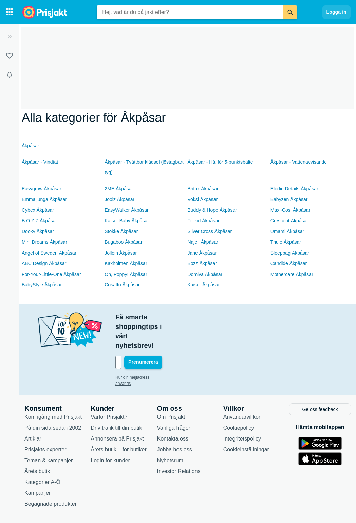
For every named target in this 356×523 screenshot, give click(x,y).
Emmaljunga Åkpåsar (44, 199)
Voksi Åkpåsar (203, 199)
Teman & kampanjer (48, 430)
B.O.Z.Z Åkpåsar (39, 220)
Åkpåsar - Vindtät (40, 162)
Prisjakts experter (45, 420)
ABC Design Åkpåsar (44, 263)
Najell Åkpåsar (203, 242)
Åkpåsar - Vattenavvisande (298, 162)
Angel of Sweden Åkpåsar (49, 253)
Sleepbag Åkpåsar (289, 253)
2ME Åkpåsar (119, 188)
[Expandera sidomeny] (9, 36)
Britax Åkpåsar (203, 188)
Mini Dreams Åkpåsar (44, 242)
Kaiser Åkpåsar (204, 284)
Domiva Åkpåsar (205, 274)
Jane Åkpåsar (202, 253)
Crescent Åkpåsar (289, 220)
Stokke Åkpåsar (121, 231)
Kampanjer (37, 463)
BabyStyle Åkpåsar (42, 284)
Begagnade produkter (50, 474)
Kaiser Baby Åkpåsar (127, 220)
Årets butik (37, 441)
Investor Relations (179, 441)
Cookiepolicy (238, 398)
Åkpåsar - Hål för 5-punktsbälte (220, 162)
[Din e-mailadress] (159, 334)
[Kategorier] (9, 12)
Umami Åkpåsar (287, 231)
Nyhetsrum (170, 430)
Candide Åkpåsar (288, 263)
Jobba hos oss (174, 420)
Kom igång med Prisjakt (53, 387)
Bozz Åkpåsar (202, 263)
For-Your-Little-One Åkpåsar (51, 274)
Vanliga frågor (173, 398)
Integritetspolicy (242, 409)
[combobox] (190, 12)
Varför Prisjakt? (109, 387)
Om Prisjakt (171, 387)
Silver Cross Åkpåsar (210, 231)
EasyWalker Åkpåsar (126, 210)
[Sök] (290, 12)
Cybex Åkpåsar (38, 210)
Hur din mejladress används (140, 349)
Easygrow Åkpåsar (41, 188)
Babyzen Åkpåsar (289, 199)
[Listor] (9, 55)
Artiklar (32, 409)
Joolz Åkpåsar (119, 199)
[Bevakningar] (9, 74)
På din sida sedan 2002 (52, 398)
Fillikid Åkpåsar (204, 220)
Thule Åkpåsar (285, 242)
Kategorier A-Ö (42, 452)
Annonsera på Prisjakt (117, 409)
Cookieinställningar (246, 420)
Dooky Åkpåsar (38, 231)
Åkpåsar (30, 145)
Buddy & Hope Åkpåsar (212, 210)
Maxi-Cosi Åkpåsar (290, 210)
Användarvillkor (241, 387)
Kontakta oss (173, 409)
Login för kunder (110, 430)
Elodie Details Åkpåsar (294, 188)
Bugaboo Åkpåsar (123, 242)
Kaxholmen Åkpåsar (126, 263)
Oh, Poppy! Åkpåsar (126, 274)
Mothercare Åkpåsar (291, 274)
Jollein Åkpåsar (121, 253)
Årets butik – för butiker (119, 420)
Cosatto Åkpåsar (122, 284)
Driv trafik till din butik (116, 398)
